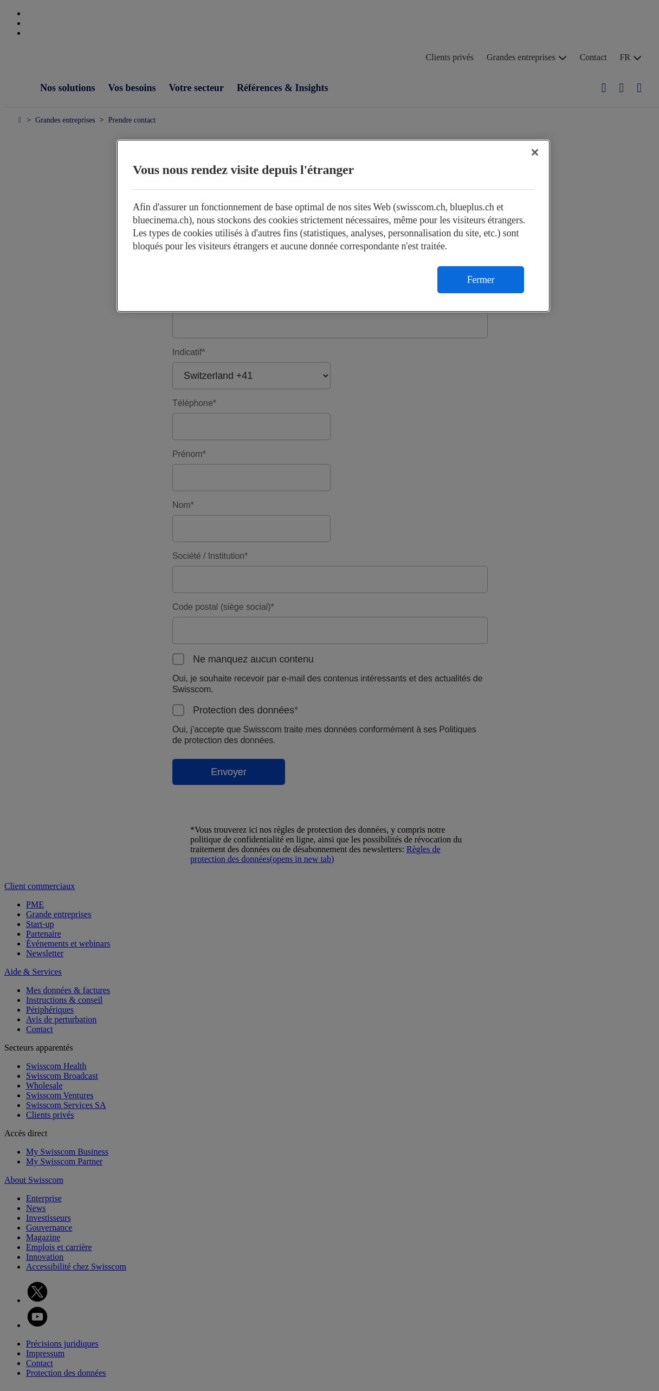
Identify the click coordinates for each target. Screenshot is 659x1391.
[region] (333, 225)
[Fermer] (535, 152)
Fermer (480, 279)
